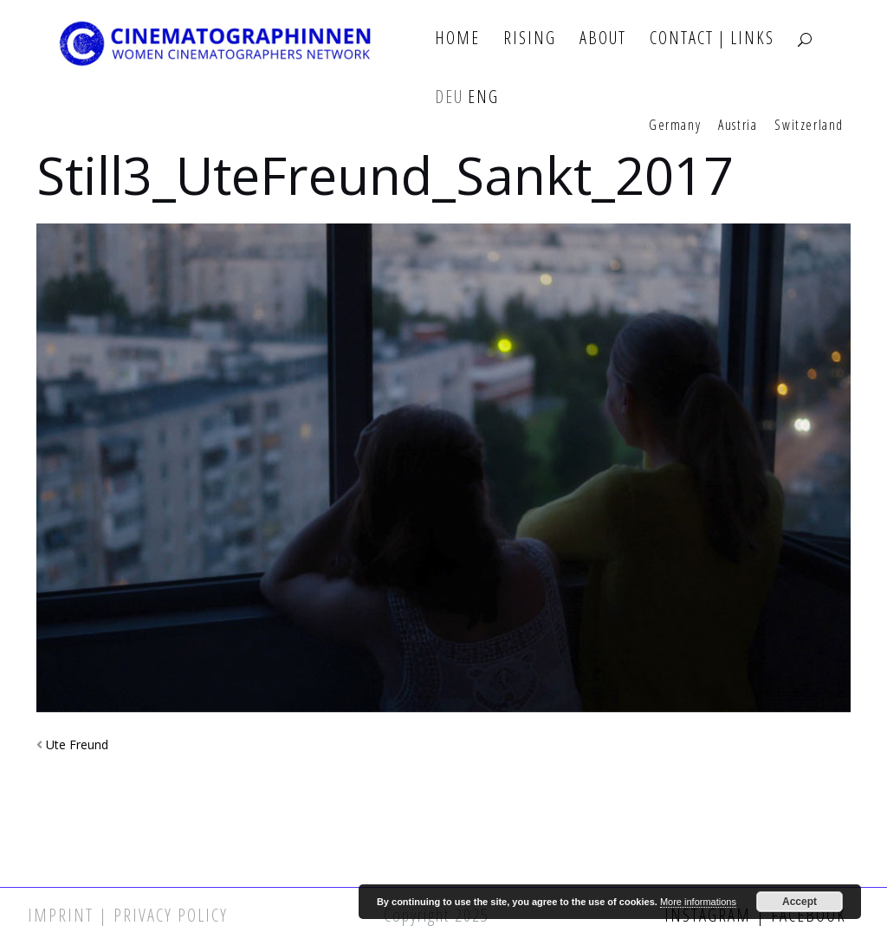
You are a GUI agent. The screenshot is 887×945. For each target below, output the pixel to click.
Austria (737, 125)
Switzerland (809, 125)
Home (457, 38)
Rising (529, 38)
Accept (799, 902)
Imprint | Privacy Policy (128, 915)
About (602, 38)
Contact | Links (712, 38)
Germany (675, 125)
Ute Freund (77, 744)
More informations (698, 901)
